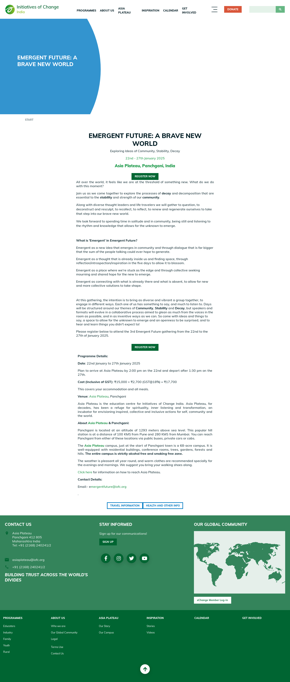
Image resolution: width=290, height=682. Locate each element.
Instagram (118, 558)
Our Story (104, 626)
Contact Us (57, 653)
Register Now (145, 176)
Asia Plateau (124, 10)
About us (107, 10)
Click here (85, 472)
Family (7, 638)
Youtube (144, 558)
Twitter (131, 558)
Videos (151, 632)
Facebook (106, 558)
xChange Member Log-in (212, 600)
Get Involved (189, 10)
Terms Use (57, 647)
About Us (58, 618)
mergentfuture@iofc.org (108, 487)
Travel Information (125, 505)
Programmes (86, 10)
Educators (9, 626)
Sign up (108, 541)
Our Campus (106, 632)
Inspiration (150, 10)
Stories (151, 626)
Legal (54, 638)
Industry (8, 632)
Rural (6, 651)
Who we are (58, 626)
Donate (232, 9)
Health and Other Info (163, 505)
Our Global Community (64, 632)
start (29, 119)
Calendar (170, 10)
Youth (6, 645)
